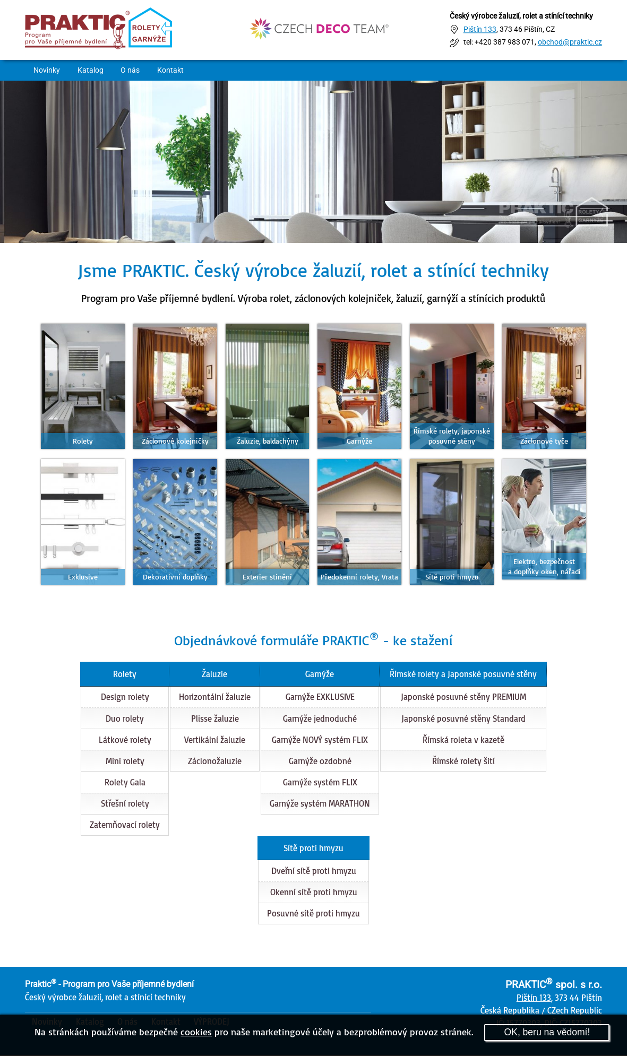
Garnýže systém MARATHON (319, 804)
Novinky (48, 70)
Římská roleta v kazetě (463, 740)
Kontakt (174, 70)
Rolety (124, 674)
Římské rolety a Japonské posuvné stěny (463, 674)
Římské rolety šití (463, 761)
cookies (196, 1031)
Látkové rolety (124, 740)
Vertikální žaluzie (214, 740)
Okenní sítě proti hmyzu (313, 893)
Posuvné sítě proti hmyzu (313, 914)
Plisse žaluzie (214, 719)
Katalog (92, 70)
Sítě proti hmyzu (313, 848)
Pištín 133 (479, 29)
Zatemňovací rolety (124, 825)
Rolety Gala (124, 782)
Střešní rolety (124, 804)
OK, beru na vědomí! (547, 1032)
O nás (133, 70)
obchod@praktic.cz (570, 42)
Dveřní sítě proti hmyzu (313, 872)
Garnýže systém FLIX (319, 782)
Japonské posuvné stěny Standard (463, 719)
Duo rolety (124, 719)
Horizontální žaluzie (214, 698)
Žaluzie (214, 674)
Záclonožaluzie (214, 761)
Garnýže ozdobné (319, 761)
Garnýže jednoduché (319, 719)
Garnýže (319, 674)
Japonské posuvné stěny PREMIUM (463, 698)
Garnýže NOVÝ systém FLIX (319, 740)
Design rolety (124, 698)
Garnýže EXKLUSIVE (319, 698)
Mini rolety (124, 761)
